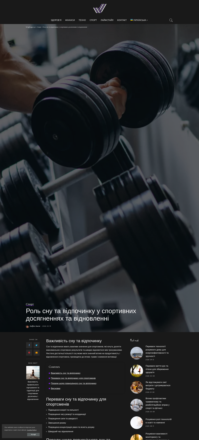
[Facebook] (29, 345)
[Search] (171, 20)
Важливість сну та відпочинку (65, 373)
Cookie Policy (32, 430)
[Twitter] (37, 345)
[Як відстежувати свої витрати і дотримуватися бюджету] (136, 387)
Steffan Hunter (35, 326)
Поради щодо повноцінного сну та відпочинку (73, 383)
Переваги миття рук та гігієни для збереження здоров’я (157, 369)
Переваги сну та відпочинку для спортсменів (73, 378)
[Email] (37, 353)
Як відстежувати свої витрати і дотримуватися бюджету (158, 385)
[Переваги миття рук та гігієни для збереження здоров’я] (136, 371)
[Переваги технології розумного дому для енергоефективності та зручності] (136, 353)
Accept (31, 434)
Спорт (30, 304)
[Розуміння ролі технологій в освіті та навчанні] (136, 422)
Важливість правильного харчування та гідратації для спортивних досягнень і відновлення (33, 391)
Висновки (55, 388)
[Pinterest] (29, 353)
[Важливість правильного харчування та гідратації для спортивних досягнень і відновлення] (33, 372)
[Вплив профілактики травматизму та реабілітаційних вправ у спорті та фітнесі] (136, 405)
